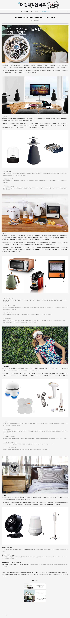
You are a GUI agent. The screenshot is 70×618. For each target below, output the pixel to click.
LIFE (31, 20)
